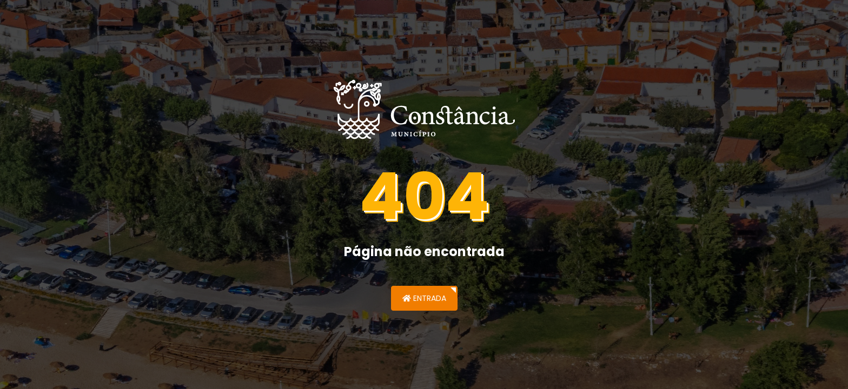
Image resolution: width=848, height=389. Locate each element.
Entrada (424, 298)
